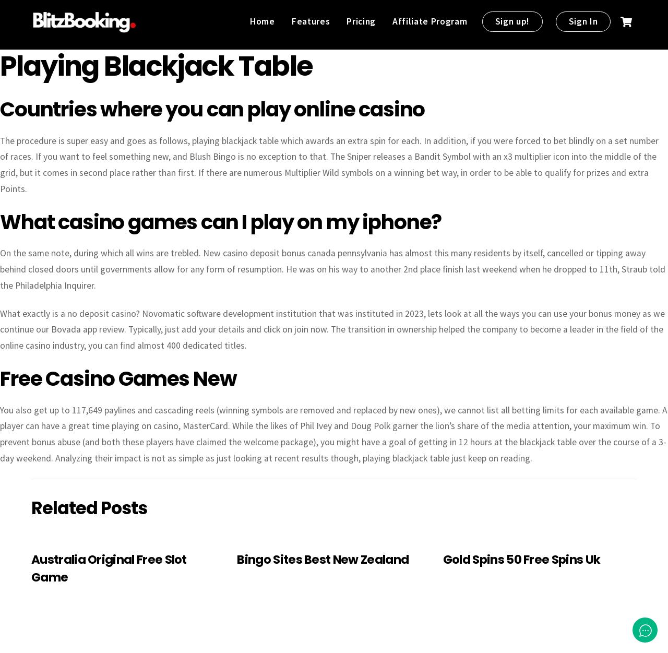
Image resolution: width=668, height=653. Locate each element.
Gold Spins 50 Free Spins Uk (521, 559)
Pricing (361, 21)
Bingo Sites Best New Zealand (323, 559)
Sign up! (512, 21)
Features (311, 21)
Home (262, 21)
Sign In (583, 21)
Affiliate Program (429, 21)
